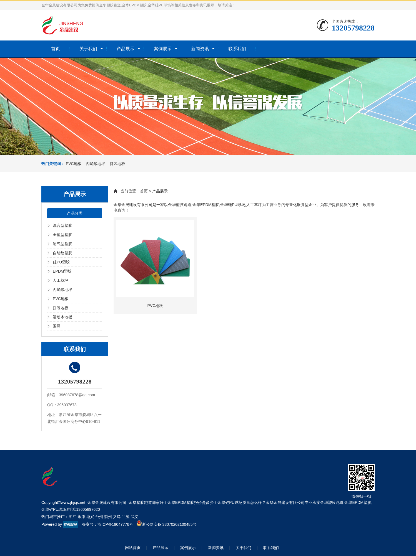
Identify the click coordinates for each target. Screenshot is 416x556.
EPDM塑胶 (62, 271)
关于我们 (88, 48)
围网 (57, 326)
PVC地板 (61, 298)
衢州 (108, 516)
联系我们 (237, 48)
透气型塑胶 (62, 244)
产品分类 (74, 213)
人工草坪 (60, 280)
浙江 (72, 516)
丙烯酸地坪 (62, 289)
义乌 (117, 516)
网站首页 (133, 547)
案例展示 (163, 48)
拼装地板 (60, 308)
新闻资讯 (200, 48)
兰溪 (125, 516)
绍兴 (90, 516)
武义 (134, 516)
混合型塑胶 (62, 225)
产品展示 (125, 48)
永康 (81, 516)
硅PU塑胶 (61, 262)
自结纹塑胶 (62, 253)
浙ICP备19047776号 (115, 524)
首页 (55, 48)
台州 (99, 516)
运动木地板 (62, 317)
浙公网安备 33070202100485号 (166, 524)
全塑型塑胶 (62, 234)
